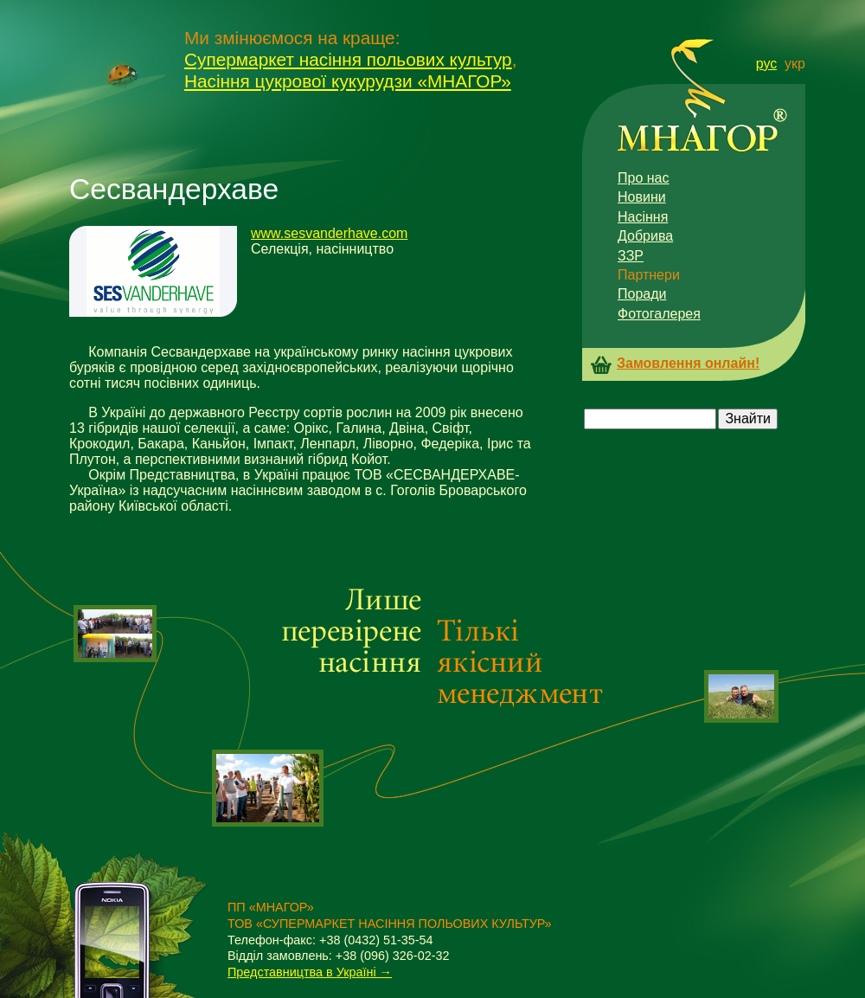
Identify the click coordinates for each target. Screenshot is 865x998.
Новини (642, 197)
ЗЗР (631, 255)
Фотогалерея (659, 313)
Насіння (643, 216)
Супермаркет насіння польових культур (348, 59)
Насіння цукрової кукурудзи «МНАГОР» (347, 81)
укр (795, 63)
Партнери (649, 274)
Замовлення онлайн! (688, 363)
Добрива (645, 236)
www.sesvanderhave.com (329, 233)
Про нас (643, 178)
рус (767, 63)
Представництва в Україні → (309, 972)
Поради (642, 294)
